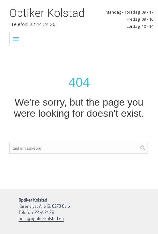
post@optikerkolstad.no (41, 218)
